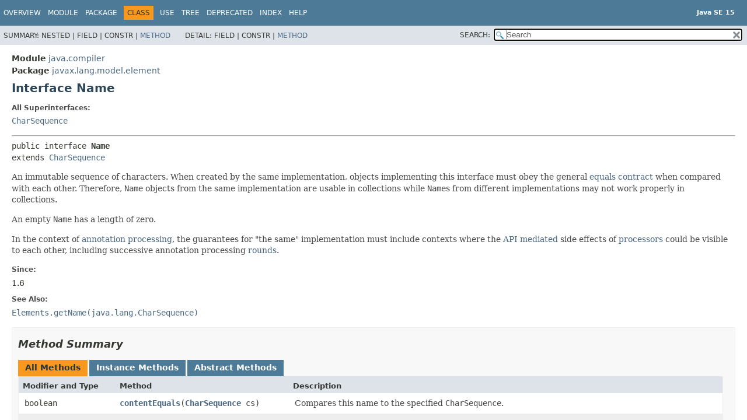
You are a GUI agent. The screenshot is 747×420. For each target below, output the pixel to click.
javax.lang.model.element (106, 70)
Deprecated (230, 13)
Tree (190, 13)
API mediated (530, 239)
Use (167, 13)
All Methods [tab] (53, 367)
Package (101, 13)
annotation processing (127, 239)
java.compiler (76, 58)
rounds (262, 250)
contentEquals (150, 403)
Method (155, 36)
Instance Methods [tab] (137, 367)
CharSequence (40, 120)
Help (298, 13)
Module (63, 13)
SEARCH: (475, 35)
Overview (22, 13)
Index (271, 13)
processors (641, 239)
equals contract (621, 176)
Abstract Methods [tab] (235, 367)
